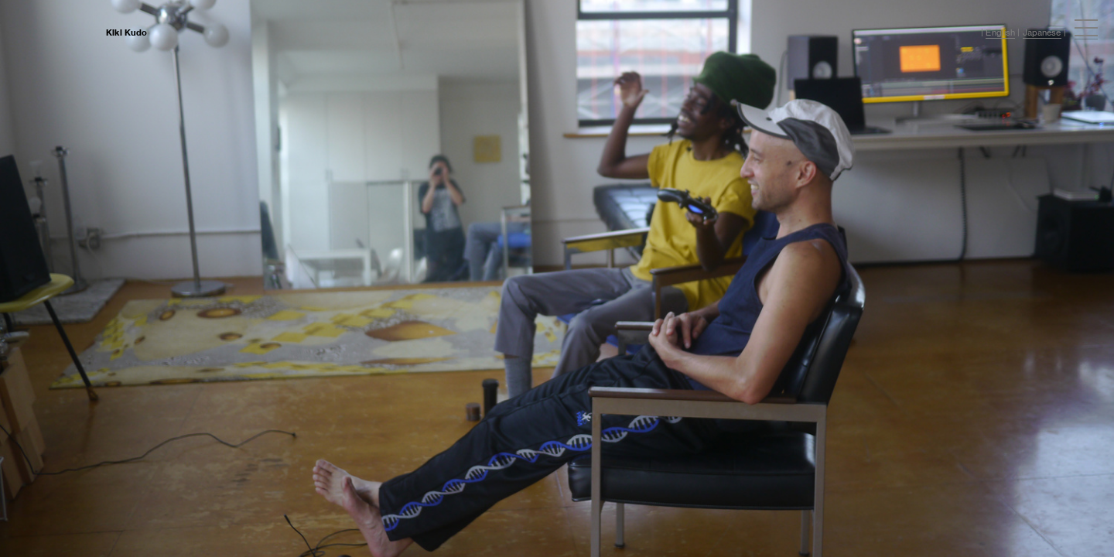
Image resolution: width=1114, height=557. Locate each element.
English (1000, 32)
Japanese (1042, 32)
